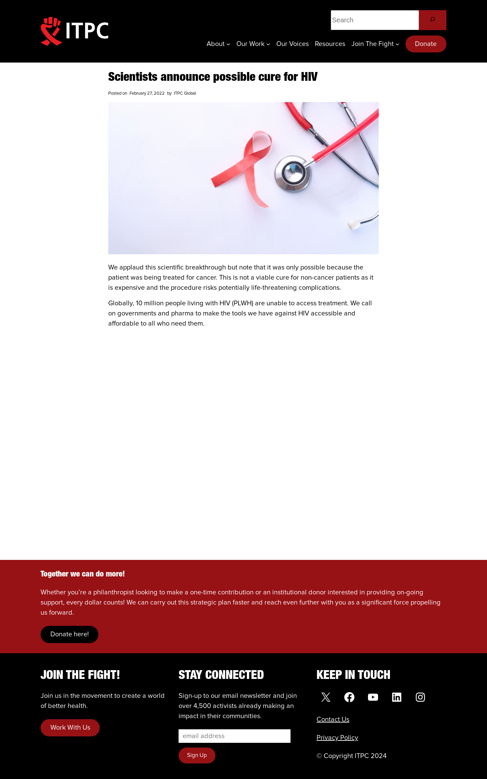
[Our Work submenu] (268, 44)
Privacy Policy (337, 737)
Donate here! (69, 634)
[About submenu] (228, 44)
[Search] (432, 20)
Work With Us (70, 727)
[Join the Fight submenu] (397, 44)
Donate (426, 44)
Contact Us (333, 719)
